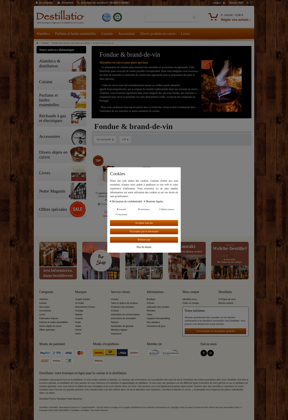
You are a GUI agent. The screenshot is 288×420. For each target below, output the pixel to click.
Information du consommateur (125, 314)
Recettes (151, 310)
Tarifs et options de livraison (124, 303)
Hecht (78, 333)
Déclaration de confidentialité (126, 201)
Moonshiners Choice (85, 307)
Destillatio (225, 292)
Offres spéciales (47, 330)
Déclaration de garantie (122, 326)
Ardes (78, 322)
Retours (115, 322)
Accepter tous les (144, 223)
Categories (46, 292)
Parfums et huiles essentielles (75, 34)
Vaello (78, 326)
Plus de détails (144, 247)
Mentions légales (119, 330)
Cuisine (43, 303)
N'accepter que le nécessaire (144, 231)
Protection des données (122, 307)
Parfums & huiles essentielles (53, 322)
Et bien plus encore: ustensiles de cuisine (71, 43)
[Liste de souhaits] (249, 3)
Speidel (78, 314)
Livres (185, 34)
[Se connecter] (44, 3)
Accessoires (126, 34)
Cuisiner (107, 34)
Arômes (150, 303)
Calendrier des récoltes (158, 307)
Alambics (43, 34)
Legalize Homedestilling (158, 318)
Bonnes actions (225, 303)
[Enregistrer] (65, 3)
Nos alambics (153, 322)
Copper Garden (82, 299)
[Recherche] (194, 17)
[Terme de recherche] (167, 17)
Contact (114, 299)
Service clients (120, 292)
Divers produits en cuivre (158, 34)
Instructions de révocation (123, 318)
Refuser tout (144, 239)
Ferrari (78, 330)
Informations (155, 292)
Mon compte (191, 292)
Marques (81, 292)
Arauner (79, 318)
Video (149, 314)
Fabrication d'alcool (48, 318)
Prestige (79, 310)
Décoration (44, 307)
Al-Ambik (79, 303)
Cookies (115, 310)
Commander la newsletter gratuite (215, 331)
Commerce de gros (156, 326)
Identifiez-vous (190, 299)
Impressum (116, 333)
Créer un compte (191, 303)
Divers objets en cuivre (50, 326)
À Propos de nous (227, 299)
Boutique (151, 299)
